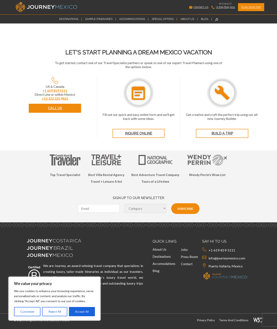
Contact (187, 264)
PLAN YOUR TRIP (251, 7)
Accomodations (164, 264)
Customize (27, 311)
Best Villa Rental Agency (106, 175)
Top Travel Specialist (65, 175)
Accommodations (132, 19)
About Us (187, 19)
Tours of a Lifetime (155, 181)
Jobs (184, 249)
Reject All (54, 311)
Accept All (82, 311)
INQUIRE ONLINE (138, 133)
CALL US (55, 108)
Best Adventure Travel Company (155, 175)
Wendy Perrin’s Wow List (207, 175)
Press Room (189, 257)
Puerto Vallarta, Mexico (222, 265)
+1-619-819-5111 (218, 249)
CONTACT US (198, 7)
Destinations (68, 19)
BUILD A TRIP (222, 133)
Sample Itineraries (99, 19)
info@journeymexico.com (223, 257)
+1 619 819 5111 (223, 7)
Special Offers (163, 19)
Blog (204, 19)
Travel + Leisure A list (106, 181)
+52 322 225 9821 (55, 98)
